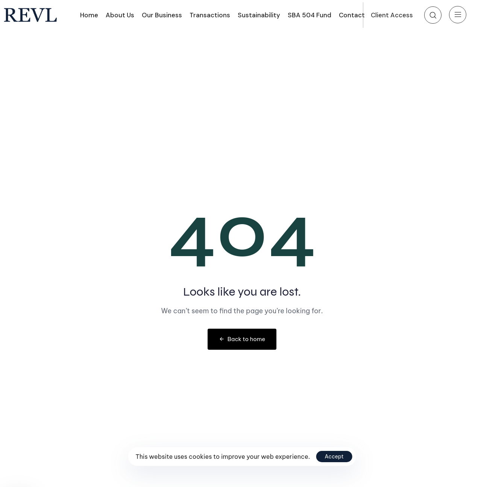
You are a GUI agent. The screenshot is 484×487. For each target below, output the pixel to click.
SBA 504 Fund (309, 15)
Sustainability (259, 15)
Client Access (392, 15)
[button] (433, 15)
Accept (334, 456)
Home (89, 15)
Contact (352, 15)
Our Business (162, 15)
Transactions (210, 15)
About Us (120, 15)
